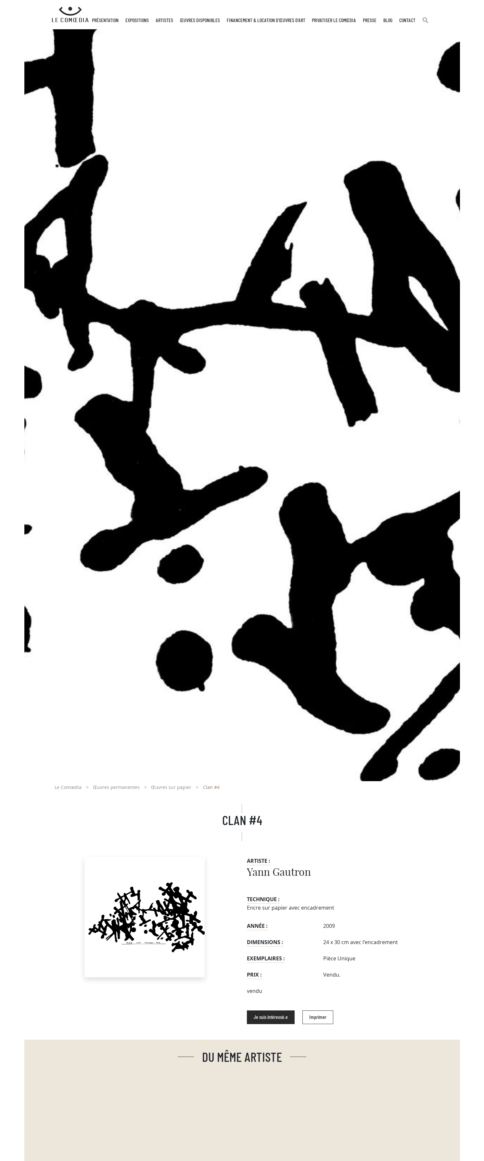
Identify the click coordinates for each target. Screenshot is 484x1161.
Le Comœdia (68, 787)
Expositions (137, 20)
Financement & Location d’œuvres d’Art (266, 20)
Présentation (105, 20)
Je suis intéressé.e (271, 1017)
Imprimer (317, 1017)
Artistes (164, 20)
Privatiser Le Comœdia (334, 20)
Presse (369, 20)
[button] (425, 23)
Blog (387, 20)
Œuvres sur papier (171, 787)
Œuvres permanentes (116, 787)
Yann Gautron (279, 872)
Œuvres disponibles (200, 20)
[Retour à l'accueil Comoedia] (70, 14)
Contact (407, 20)
